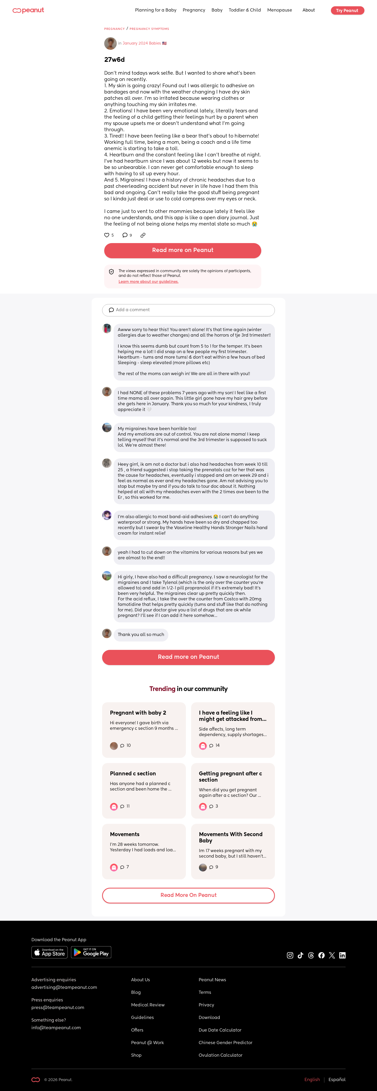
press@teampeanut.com (57, 1008)
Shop (136, 1056)
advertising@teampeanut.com (64, 988)
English (312, 1080)
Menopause (279, 10)
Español (337, 1080)
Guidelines (142, 1018)
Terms (205, 993)
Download (209, 1018)
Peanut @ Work (147, 1043)
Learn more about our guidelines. (149, 282)
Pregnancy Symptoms (149, 29)
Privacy (206, 1005)
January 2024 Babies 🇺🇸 (145, 43)
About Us (140, 980)
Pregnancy (194, 10)
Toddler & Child (245, 10)
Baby (217, 10)
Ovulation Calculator (220, 1056)
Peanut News (212, 980)
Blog (136, 993)
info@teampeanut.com (56, 1028)
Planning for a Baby (155, 10)
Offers (137, 1030)
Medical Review (148, 1005)
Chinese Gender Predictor (225, 1043)
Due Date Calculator (220, 1030)
